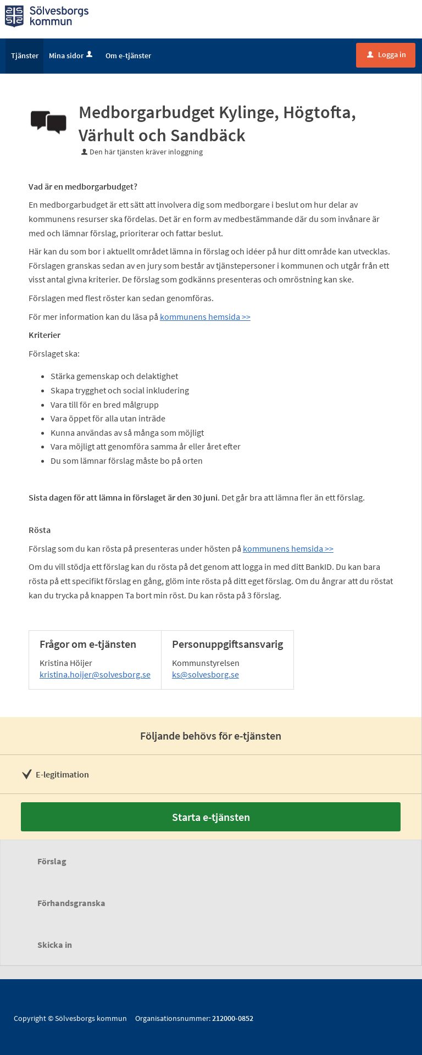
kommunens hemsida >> (205, 316)
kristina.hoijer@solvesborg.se (95, 674)
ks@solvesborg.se (205, 674)
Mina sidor (72, 55)
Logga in (386, 54)
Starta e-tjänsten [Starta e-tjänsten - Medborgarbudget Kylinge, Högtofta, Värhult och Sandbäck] (211, 817)
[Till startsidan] (46, 15)
